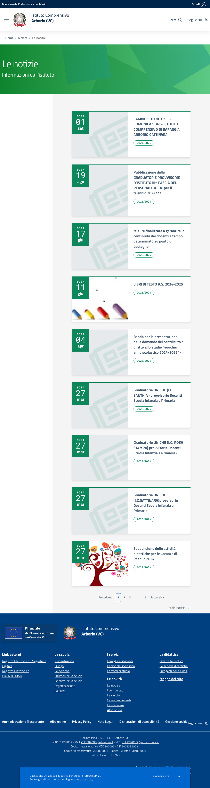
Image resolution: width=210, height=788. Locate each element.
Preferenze (161, 776)
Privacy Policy (81, 721)
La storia (60, 690)
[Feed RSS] (206, 20)
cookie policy (85, 779)
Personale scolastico (121, 665)
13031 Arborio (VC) (118, 738)
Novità (22, 37)
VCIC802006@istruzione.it (97, 742)
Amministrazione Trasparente (23, 721)
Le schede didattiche (174, 665)
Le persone (62, 670)
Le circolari (114, 695)
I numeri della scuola (68, 675)
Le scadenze (115, 705)
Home (9, 37)
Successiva (157, 597)
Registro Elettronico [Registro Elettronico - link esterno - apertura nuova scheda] (15, 670)
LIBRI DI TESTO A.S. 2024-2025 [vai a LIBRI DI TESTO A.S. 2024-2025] (158, 284)
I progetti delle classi (173, 670)
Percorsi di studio (118, 670)
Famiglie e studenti (120, 661)
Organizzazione (65, 685)
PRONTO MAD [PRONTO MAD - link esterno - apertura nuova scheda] (12, 675)
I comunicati (115, 690)
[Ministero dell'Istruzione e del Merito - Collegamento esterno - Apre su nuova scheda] (24, 4)
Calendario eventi (119, 700)
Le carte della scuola (68, 680)
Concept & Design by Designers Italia (163, 767)
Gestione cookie (176, 721)
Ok (179, 776)
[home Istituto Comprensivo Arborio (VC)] (41, 19)
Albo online (114, 710)
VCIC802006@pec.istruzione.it (140, 742)
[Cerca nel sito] (175, 19)
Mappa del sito (171, 679)
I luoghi (59, 665)
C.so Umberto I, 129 (92, 738)
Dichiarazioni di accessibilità (139, 721)
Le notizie (113, 685)
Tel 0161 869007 (61, 742)
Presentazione (64, 661)
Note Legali (105, 721)
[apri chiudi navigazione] (6, 19)
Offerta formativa (171, 661)
